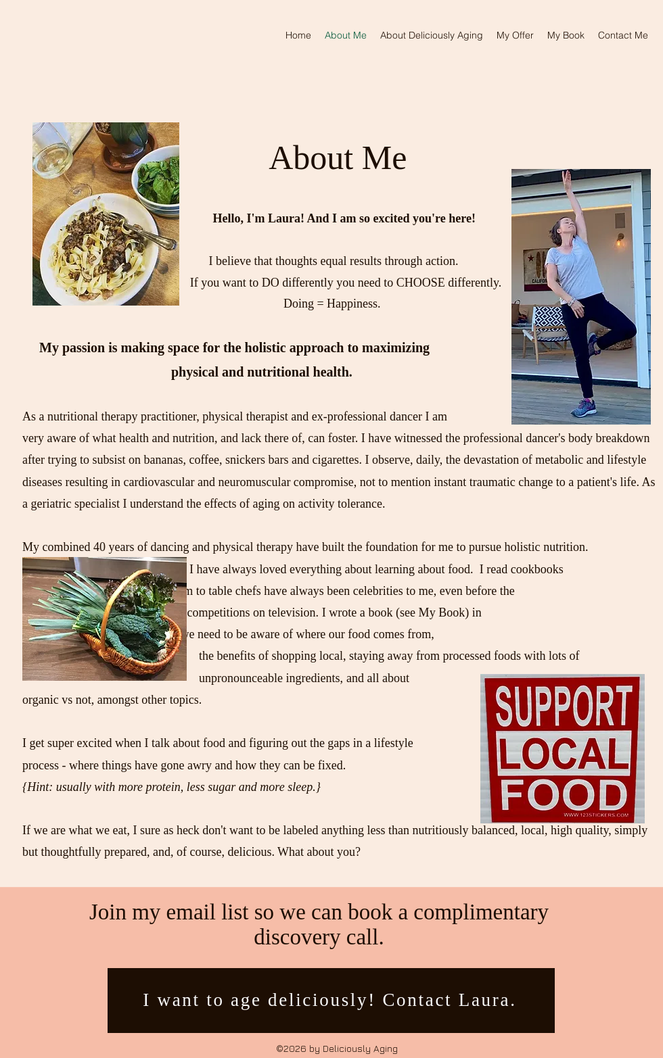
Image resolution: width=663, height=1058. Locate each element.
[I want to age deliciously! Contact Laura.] (331, 1000)
